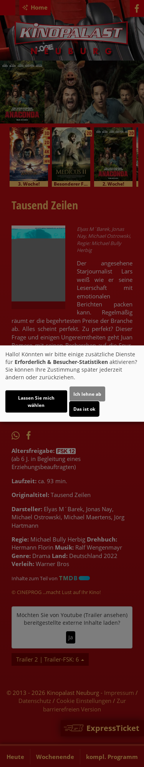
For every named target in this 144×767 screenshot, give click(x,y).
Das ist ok (84, 408)
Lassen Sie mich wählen (36, 401)
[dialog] (72, 384)
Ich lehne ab (87, 393)
